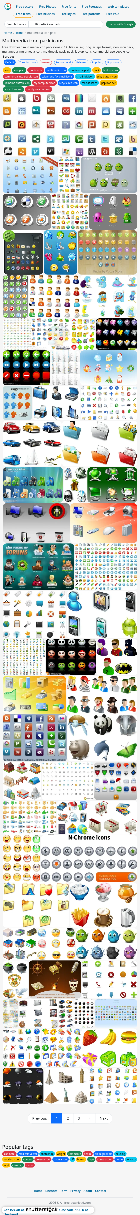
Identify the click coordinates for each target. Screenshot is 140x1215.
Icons (19, 33)
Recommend (63, 62)
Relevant (81, 62)
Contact (100, 1191)
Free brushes (45, 14)
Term (63, 1191)
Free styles (68, 14)
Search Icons (15, 24)
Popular (96, 62)
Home (8, 33)
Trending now (27, 62)
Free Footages (92, 7)
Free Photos (47, 7)
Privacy (75, 1191)
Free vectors (24, 7)
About (87, 1191)
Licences (51, 1191)
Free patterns (91, 14)
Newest (45, 62)
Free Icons (23, 14)
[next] (103, 1118)
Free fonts (69, 7)
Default (9, 62)
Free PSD (112, 14)
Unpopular (113, 62)
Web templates (118, 7)
